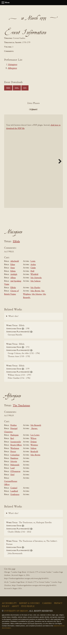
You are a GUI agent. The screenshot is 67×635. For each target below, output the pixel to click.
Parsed (54, 110)
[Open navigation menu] (3, 3)
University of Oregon (16, 611)
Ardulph (13, 274)
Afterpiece (12, 68)
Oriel (12, 475)
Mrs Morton (37, 294)
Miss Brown (35, 291)
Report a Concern (29, 603)
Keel (12, 438)
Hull (32, 271)
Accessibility (9, 603)
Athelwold (14, 261)
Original (26, 110)
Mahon (33, 448)
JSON (8, 88)
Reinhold (34, 452)
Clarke (33, 268)
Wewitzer (34, 445)
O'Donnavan (15, 471)
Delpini (33, 442)
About (15, 606)
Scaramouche (15, 442)
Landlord (14, 491)
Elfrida (16, 241)
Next (59, 161)
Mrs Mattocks (36, 278)
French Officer (16, 445)
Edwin (13, 271)
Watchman (14, 448)
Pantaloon (14, 458)
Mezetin (13, 461)
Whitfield (34, 274)
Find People (27, 606)
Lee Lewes (35, 435)
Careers (47, 603)
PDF (11, 110)
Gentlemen (14, 494)
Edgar (12, 265)
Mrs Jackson (35, 281)
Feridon (13, 425)
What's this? (13, 316)
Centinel (13, 488)
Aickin (33, 265)
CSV (25, 88)
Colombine (15, 455)
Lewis (32, 261)
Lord (12, 468)
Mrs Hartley (35, 288)
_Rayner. (34, 429)
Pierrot (13, 452)
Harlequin (14, 435)
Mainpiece (12, 65)
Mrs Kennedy (35, 425)
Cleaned (40, 110)
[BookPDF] (33, 161)
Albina (13, 278)
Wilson (33, 438)
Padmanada (14, 465)
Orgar (12, 268)
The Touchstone (21, 405)
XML (17, 88)
